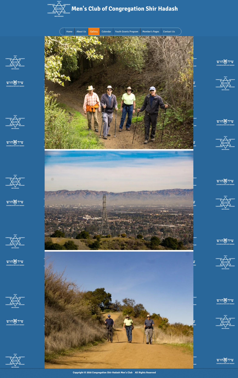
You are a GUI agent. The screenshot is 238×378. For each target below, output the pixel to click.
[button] (81, 31)
